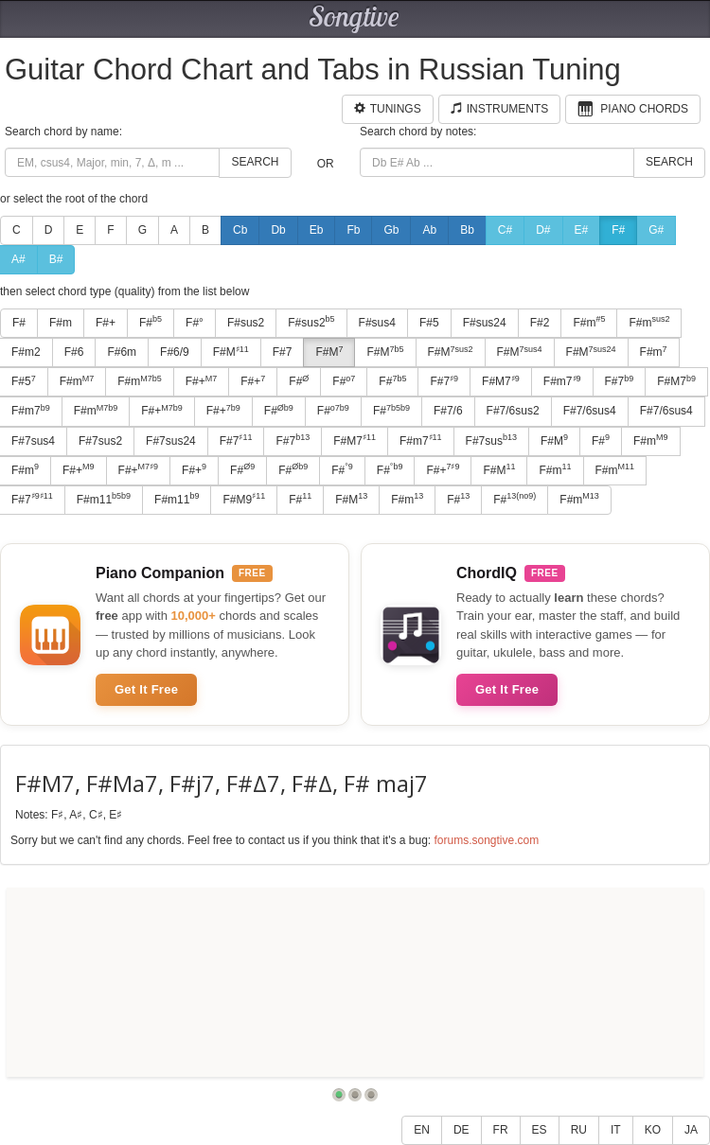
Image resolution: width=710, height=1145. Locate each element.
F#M (231, 352)
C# (505, 230)
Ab (429, 230)
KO (653, 1129)
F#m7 (562, 381)
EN (422, 1129)
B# (56, 259)
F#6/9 (174, 352)
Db (278, 230)
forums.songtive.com (486, 840)
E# (582, 230)
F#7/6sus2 (513, 410)
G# (656, 230)
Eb (317, 230)
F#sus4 (377, 322)
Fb (353, 230)
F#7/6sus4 (589, 410)
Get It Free (146, 689)
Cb (240, 230)
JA (691, 1129)
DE (461, 1129)
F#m (60, 322)
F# (618, 230)
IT (616, 1129)
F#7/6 (448, 410)
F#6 (74, 352)
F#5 (429, 322)
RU (579, 1129)
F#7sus (491, 440)
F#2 (540, 322)
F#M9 (243, 498)
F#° (195, 322)
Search (254, 161)
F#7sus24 (171, 441)
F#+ (105, 322)
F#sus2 (245, 322)
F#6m (121, 352)
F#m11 (104, 498)
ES (539, 1129)
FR (500, 1129)
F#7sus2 (100, 441)
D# (543, 230)
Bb (467, 230)
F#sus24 (484, 322)
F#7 (283, 352)
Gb (391, 230)
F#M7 (501, 381)
